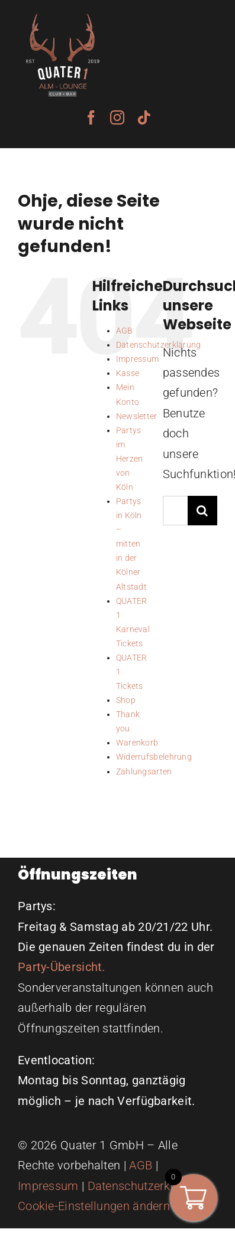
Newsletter (136, 416)
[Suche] (202, 510)
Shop (126, 700)
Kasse (128, 373)
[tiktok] (144, 117)
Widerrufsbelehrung (154, 756)
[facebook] (91, 117)
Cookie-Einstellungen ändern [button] (94, 1206)
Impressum (137, 359)
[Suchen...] (175, 510)
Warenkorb (137, 742)
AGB (124, 330)
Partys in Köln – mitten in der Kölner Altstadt (131, 543)
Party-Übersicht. (61, 967)
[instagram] (117, 117)
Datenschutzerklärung (146, 1186)
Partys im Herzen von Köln (129, 459)
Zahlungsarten (144, 771)
